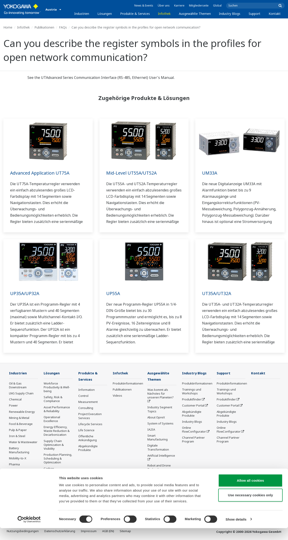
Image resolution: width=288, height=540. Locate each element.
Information (86, 390)
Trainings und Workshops (191, 392)
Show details (236, 531)
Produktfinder (191, 400)
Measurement (88, 402)
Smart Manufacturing (157, 438)
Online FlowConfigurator (194, 430)
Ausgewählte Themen (195, 13)
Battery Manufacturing (19, 450)
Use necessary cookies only (250, 507)
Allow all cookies (250, 492)
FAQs (63, 27)
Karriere (179, 5)
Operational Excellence (52, 419)
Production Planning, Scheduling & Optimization (58, 458)
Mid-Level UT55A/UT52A (132, 173)
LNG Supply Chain (21, 393)
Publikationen (44, 27)
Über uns (164, 5)
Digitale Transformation (158, 448)
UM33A (209, 173)
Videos (117, 396)
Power (13, 406)
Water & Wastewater (23, 442)
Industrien (81, 13)
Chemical (15, 400)
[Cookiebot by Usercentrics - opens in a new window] (29, 531)
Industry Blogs (229, 13)
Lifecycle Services (90, 424)
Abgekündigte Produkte (88, 448)
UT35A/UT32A (217, 293)
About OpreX (156, 418)
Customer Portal (193, 406)
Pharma (14, 464)
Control (83, 396)
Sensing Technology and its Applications (161, 478)
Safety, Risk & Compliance (53, 399)
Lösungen (104, 13)
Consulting (85, 408)
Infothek (164, 13)
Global (217, 5)
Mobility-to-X (17, 458)
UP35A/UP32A (25, 293)
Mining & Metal (19, 418)
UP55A (113, 293)
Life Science (86, 431)
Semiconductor (19, 471)
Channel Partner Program (193, 440)
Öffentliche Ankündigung (87, 438)
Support (254, 13)
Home (7, 27)
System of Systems (160, 424)
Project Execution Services (90, 416)
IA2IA (151, 430)
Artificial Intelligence (161, 456)
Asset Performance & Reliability (57, 409)
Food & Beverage (21, 424)
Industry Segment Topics (159, 409)
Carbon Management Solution (53, 472)
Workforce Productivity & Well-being (57, 387)
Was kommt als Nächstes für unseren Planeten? (160, 394)
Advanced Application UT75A (41, 173)
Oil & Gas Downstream (18, 385)
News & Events (143, 5)
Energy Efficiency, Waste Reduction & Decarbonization (57, 431)
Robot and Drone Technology (159, 468)
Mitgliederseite (199, 5)
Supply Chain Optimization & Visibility (54, 445)
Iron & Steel (17, 436)
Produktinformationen (128, 384)
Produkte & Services (135, 13)
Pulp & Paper (18, 430)
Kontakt (275, 13)
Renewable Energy (22, 412)
